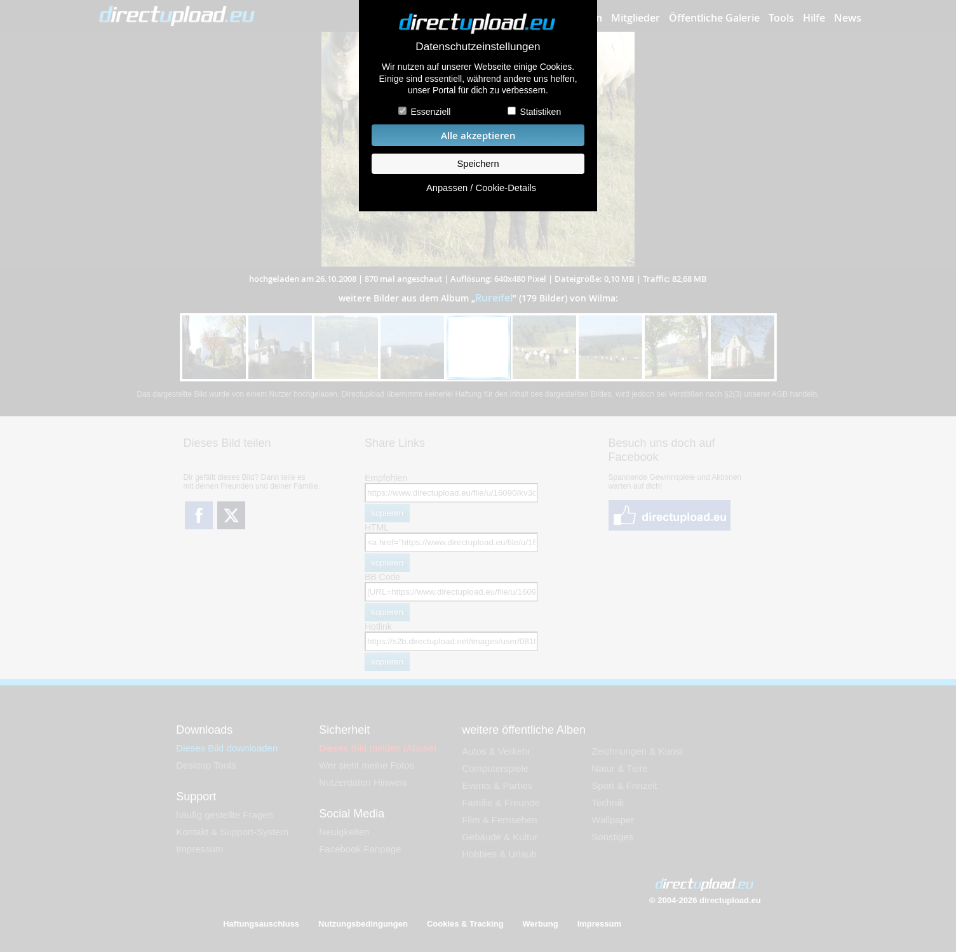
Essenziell (430, 112)
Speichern (478, 164)
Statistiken (541, 112)
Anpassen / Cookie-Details (481, 188)
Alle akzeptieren (478, 135)
